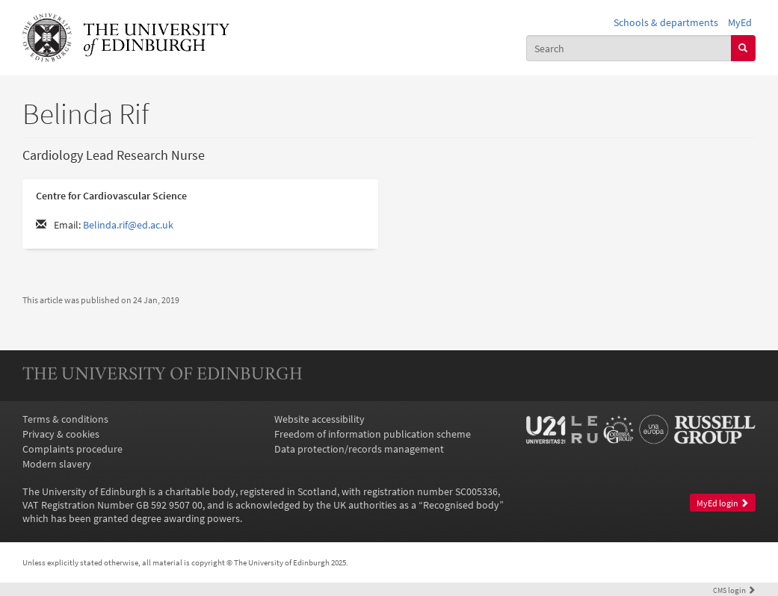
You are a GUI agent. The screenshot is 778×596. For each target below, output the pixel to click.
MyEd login (723, 503)
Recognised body (461, 505)
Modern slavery (56, 464)
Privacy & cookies (60, 434)
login (734, 590)
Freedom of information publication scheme (372, 434)
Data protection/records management (359, 449)
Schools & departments (666, 22)
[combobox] (629, 47)
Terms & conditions (65, 419)
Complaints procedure (72, 449)
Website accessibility (319, 419)
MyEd (740, 22)
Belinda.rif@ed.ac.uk (128, 225)
